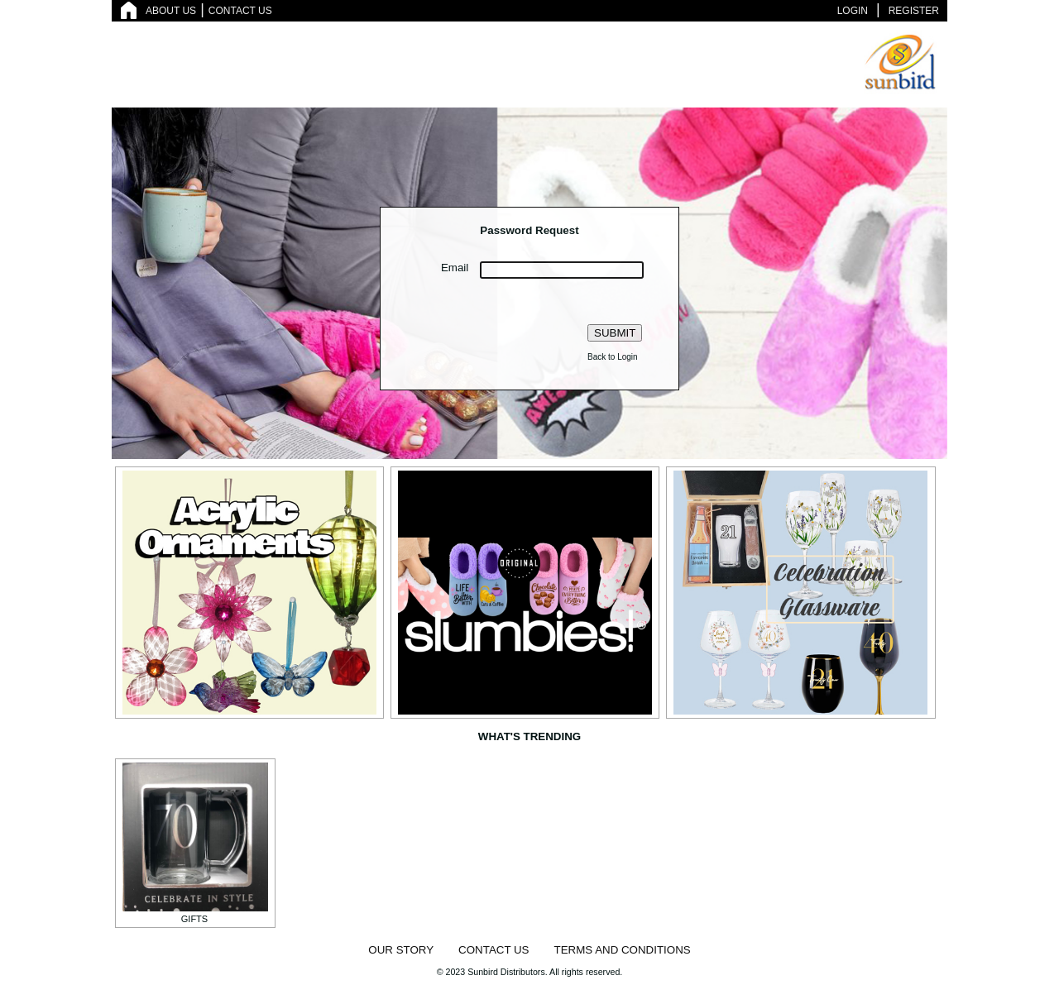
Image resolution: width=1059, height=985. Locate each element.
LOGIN (852, 11)
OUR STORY (401, 950)
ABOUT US (171, 11)
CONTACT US (240, 11)
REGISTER (914, 11)
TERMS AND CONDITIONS (622, 950)
